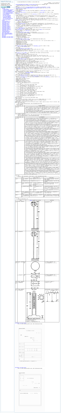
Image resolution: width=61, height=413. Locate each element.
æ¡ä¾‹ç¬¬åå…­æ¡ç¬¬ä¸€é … (25, 48)
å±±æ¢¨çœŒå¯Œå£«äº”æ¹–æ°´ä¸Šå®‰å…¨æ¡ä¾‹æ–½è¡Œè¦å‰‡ (26, 4)
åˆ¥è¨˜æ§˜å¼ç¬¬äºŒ (29, 72)
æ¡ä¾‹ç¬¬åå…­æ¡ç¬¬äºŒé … (22, 52)
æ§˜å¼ (41, 29)
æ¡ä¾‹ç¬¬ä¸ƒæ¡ (22, 10)
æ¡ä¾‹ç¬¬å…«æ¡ (23, 12)
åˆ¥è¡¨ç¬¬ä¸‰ (21, 28)
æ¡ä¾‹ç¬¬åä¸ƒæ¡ (22, 58)
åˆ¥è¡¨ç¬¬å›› (27, 30)
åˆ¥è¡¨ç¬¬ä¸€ (43, 10)
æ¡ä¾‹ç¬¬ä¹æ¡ (22, 27)
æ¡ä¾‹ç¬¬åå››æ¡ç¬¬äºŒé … (22, 45)
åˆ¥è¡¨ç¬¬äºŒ (42, 12)
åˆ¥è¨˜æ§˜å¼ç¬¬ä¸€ (37, 45)
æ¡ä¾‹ (19, 68)
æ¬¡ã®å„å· (47, 76)
